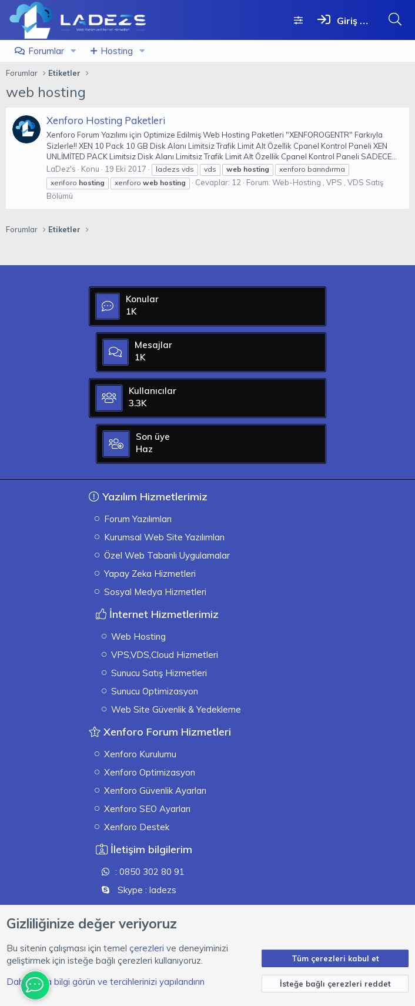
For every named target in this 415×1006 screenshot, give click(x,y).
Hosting (117, 50)
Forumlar (46, 50)
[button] (73, 51)
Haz (264, 457)
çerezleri (146, 948)
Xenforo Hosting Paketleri (105, 120)
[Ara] (395, 19)
